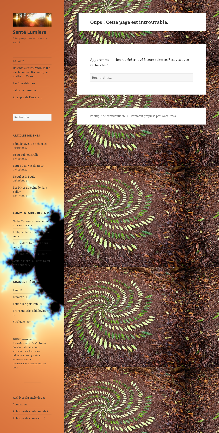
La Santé (18, 61)
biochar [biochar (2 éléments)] (17, 338)
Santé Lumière (29, 32)
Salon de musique (24, 90)
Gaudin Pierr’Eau (24, 261)
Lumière (18, 297)
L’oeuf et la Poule (24, 176)
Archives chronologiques (29, 397)
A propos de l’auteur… (27, 97)
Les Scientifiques (24, 83)
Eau (15, 290)
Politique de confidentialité (30, 411)
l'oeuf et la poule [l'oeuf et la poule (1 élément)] (39, 343)
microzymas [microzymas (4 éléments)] (33, 351)
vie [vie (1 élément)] (44, 363)
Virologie (19, 322)
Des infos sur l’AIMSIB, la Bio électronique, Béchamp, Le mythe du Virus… (31, 72)
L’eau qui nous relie (25, 155)
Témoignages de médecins (30, 144)
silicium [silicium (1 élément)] (27, 359)
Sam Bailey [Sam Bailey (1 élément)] (18, 359)
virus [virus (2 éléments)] (15, 367)
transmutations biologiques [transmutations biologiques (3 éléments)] (27, 363)
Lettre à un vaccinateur (28, 166)
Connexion (20, 404)
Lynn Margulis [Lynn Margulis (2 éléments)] (20, 347)
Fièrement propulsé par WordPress (152, 116)
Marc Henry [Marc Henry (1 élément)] (34, 347)
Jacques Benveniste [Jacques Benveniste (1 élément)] (21, 343)
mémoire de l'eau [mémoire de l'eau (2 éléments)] (21, 355)
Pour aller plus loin (25, 304)
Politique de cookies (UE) (29, 418)
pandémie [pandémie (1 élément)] (35, 355)
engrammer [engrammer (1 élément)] (27, 339)
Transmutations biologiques (31, 311)
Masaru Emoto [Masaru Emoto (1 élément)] (19, 351)
